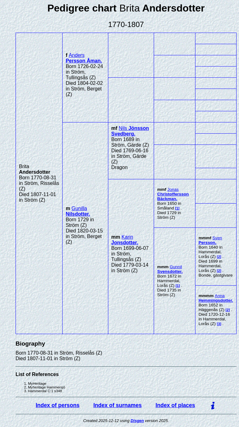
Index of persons (58, 405)
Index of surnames (117, 405)
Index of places (175, 405)
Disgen (137, 420)
